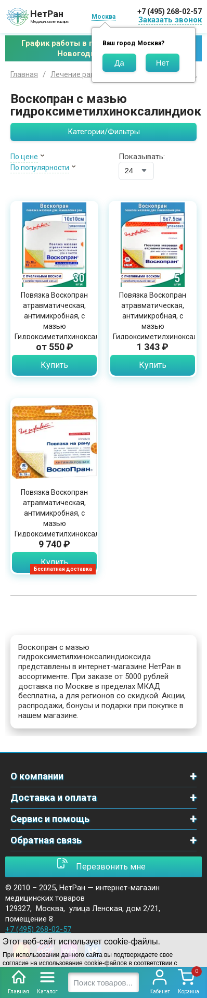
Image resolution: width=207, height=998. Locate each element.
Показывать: (142, 156)
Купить (54, 365)
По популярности (39, 167)
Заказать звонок (170, 19)
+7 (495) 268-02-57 (169, 11)
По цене (24, 156)
